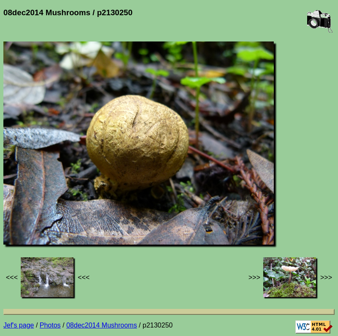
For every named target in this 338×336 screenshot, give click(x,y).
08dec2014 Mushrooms (101, 325)
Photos (50, 325)
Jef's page (18, 325)
